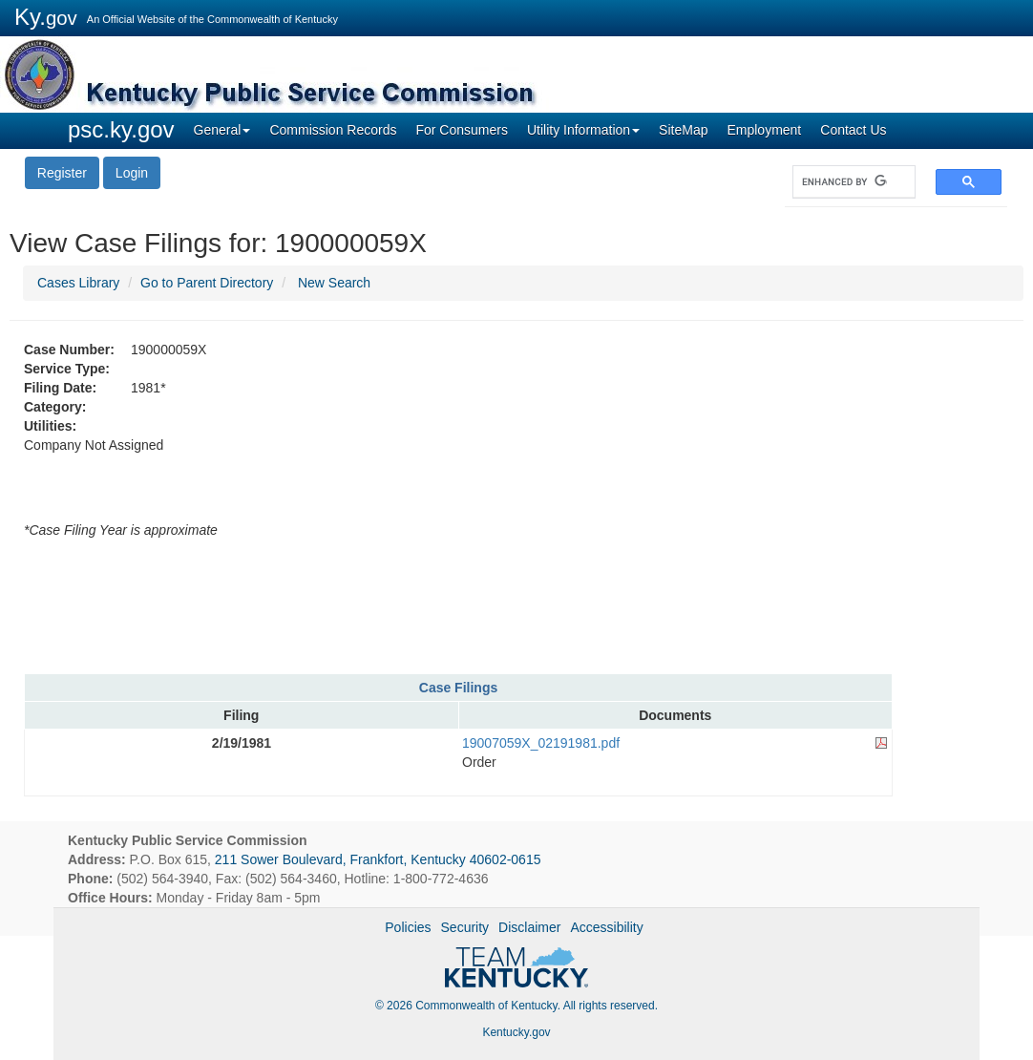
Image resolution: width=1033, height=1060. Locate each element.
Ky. (45, 17)
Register (62, 172)
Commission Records (332, 130)
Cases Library (78, 282)
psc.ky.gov (121, 129)
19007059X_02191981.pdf (541, 743)
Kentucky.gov (516, 1032)
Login (132, 172)
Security (465, 927)
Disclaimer (529, 927)
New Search (334, 282)
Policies (408, 927)
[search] (844, 182)
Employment (764, 130)
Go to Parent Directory (206, 282)
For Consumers (461, 130)
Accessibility (606, 927)
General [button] (222, 130)
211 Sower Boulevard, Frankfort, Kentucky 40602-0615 (378, 859)
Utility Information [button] (583, 130)
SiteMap (683, 130)
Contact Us (853, 130)
